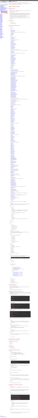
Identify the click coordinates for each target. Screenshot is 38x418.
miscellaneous (1, 36)
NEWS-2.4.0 (1, 18)
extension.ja (1, 22)
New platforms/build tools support (3, 9)
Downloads (5, 0)
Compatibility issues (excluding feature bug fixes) (4, 8)
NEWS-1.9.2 (1, 15)
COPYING (1, 26)
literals (0, 35)
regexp (0, 25)
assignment (1, 32)
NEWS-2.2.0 (1, 17)
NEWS (0, 28)
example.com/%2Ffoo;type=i (16, 269)
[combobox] (4, 2)
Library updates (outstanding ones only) (3, 10)
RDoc (3, 416)
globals (0, 23)
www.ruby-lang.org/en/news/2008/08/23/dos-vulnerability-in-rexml (17, 327)
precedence (1, 37)
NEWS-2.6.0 (1, 19)
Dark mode (8, 0)
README (1, 29)
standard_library (1, 31)
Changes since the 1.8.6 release (3, 5)
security (1, 30)
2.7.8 (2, 0)
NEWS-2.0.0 (1, 16)
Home (1, 0)
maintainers (1, 24)
